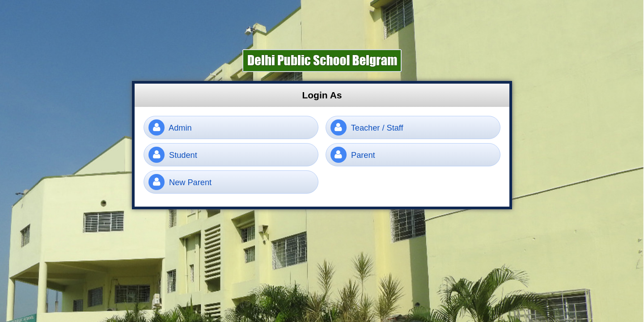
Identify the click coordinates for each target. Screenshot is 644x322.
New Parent (180, 182)
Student (172, 155)
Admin (170, 127)
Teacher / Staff (366, 127)
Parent (352, 155)
